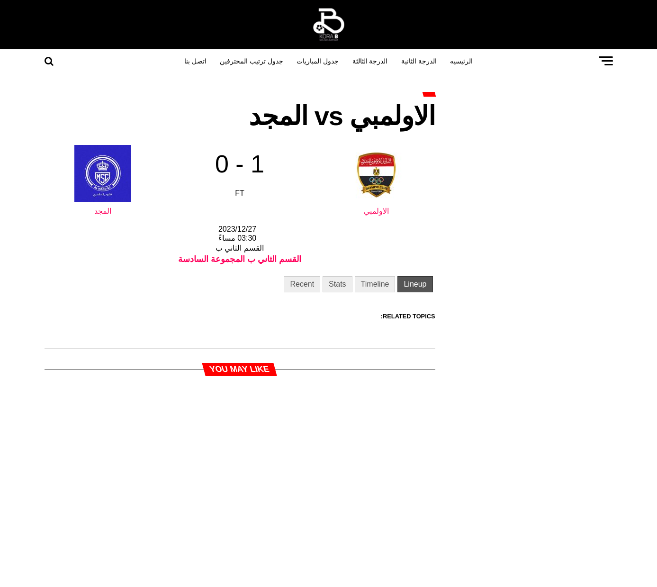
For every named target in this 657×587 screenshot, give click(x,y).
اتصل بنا (195, 61)
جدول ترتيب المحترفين (251, 61)
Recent (302, 284)
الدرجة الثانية (419, 61)
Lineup (415, 284)
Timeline (375, 284)
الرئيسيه (461, 61)
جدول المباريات (318, 61)
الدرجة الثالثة (370, 61)
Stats (337, 284)
